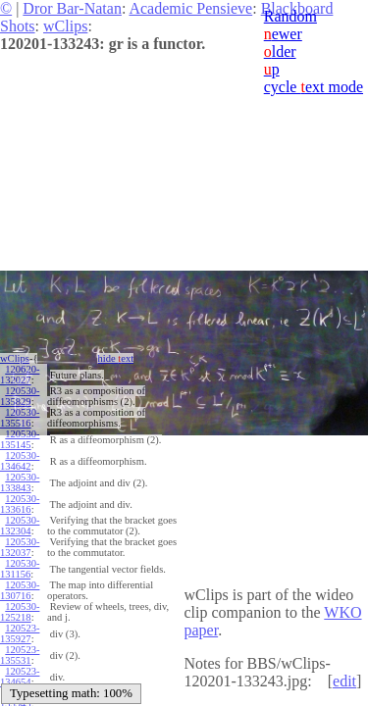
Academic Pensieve (190, 8)
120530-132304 (19, 525)
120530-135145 (19, 439)
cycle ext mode (313, 86)
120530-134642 (19, 461)
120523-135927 (19, 633)
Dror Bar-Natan (72, 8)
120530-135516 (19, 418)
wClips (65, 26)
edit (344, 681)
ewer (283, 33)
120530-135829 (19, 396)
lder (280, 51)
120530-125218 (19, 612)
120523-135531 (19, 655)
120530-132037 (19, 547)
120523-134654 (19, 676)
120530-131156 (19, 569)
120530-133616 (19, 504)
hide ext (115, 358)
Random (290, 16)
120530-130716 (19, 590)
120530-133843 (19, 482)
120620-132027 (19, 374)
